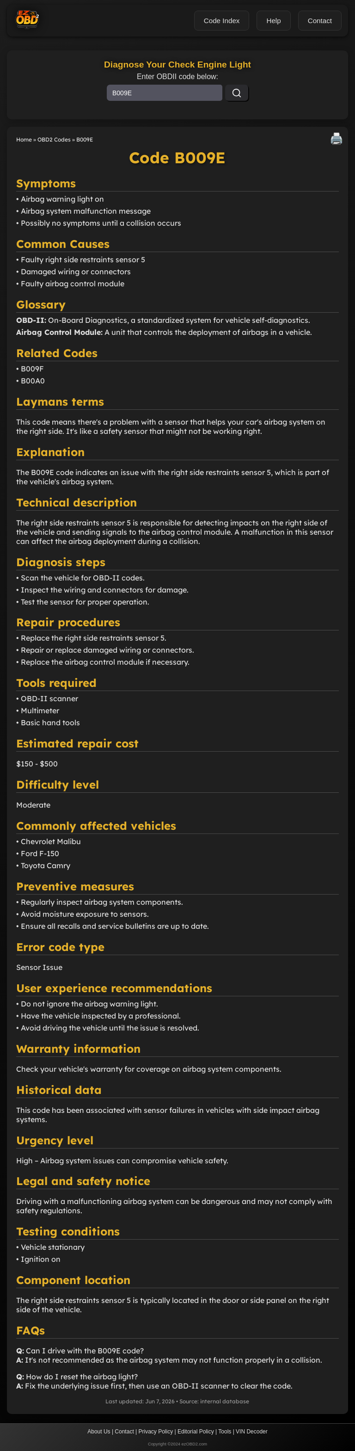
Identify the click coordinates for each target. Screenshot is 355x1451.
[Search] (236, 93)
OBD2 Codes (54, 139)
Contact (124, 1431)
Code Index (222, 21)
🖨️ (336, 138)
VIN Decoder (252, 1431)
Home (24, 139)
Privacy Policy (156, 1431)
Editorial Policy (196, 1431)
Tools (224, 1431)
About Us (98, 1431)
